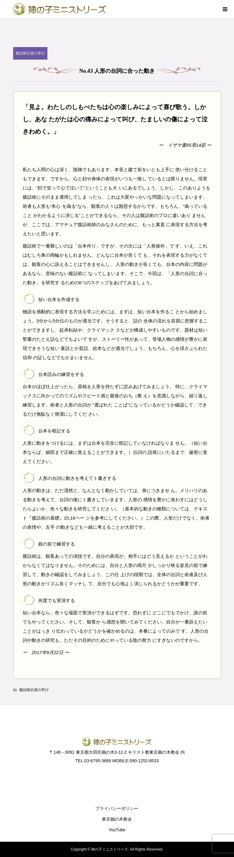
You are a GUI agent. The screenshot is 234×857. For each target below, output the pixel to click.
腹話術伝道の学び (30, 53)
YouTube (117, 829)
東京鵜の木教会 (117, 819)
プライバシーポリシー (116, 808)
